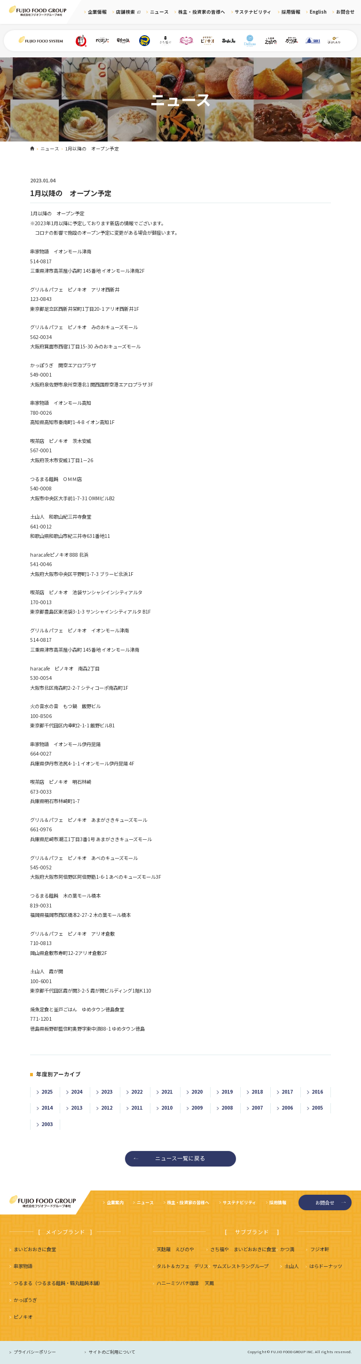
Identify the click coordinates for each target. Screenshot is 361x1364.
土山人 (291, 1265)
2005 (317, 1107)
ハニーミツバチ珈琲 (178, 1282)
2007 (257, 1107)
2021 (167, 1091)
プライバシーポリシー (35, 1352)
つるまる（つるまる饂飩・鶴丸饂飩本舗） (58, 1282)
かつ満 (287, 1249)
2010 (167, 1107)
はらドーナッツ (325, 1265)
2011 (136, 1107)
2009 (197, 1107)
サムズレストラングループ (240, 1265)
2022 (136, 1091)
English (318, 11)
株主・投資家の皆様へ (201, 11)
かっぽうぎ (25, 1299)
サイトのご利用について (112, 1352)
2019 (227, 1091)
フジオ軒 (319, 1249)
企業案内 (115, 1202)
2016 (317, 1091)
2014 (47, 1107)
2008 (227, 1107)
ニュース (159, 11)
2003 (47, 1123)
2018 (257, 1091)
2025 (47, 1091)
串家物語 (23, 1265)
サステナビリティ (253, 11)
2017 (287, 1091)
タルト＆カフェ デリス (182, 1265)
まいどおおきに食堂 (35, 1249)
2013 (76, 1107)
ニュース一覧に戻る (180, 1158)
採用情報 (291, 11)
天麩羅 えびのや (175, 1249)
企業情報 (97, 11)
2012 (106, 1107)
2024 (76, 1091)
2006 (287, 1107)
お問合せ (345, 11)
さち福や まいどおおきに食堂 (243, 1249)
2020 (197, 1091)
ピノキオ (23, 1316)
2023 (106, 1091)
